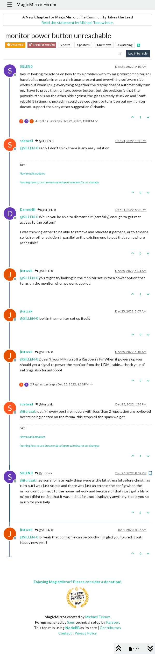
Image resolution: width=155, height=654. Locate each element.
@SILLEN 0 (44, 141)
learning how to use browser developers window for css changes (60, 182)
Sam (70, 622)
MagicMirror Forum (36, 4)
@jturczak (44, 404)
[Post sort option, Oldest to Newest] (120, 53)
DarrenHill (27, 210)
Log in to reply (137, 53)
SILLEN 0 (26, 67)
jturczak (26, 271)
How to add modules (32, 173)
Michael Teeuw (97, 617)
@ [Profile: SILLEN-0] (29, 148)
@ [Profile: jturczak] (28, 411)
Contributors (110, 627)
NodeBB (72, 627)
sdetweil (26, 141)
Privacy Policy (86, 633)
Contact (65, 633)
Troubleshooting (42, 44)
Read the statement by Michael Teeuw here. (77, 22)
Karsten (112, 622)
